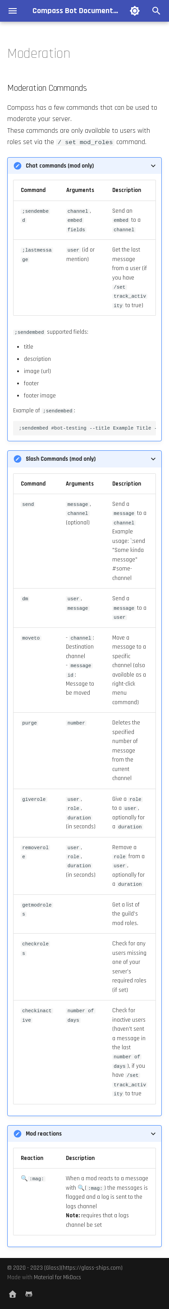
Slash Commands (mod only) (61, 459)
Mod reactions (44, 1133)
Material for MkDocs (57, 1277)
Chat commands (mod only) (60, 165)
